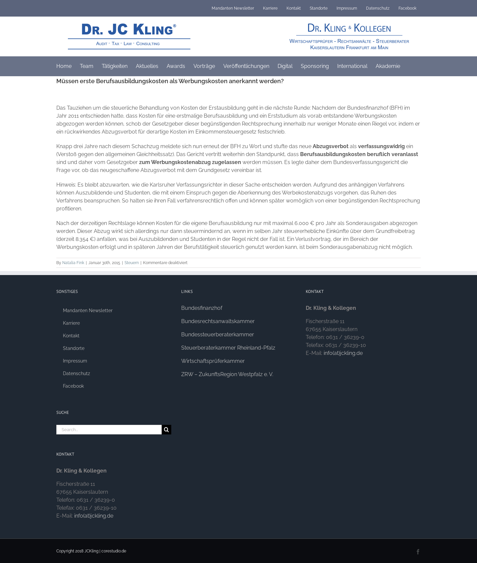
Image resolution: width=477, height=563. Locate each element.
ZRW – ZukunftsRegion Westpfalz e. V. (227, 374)
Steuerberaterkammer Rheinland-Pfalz (228, 348)
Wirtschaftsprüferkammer (213, 361)
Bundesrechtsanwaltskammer (218, 321)
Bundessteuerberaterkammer (217, 334)
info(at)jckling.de (93, 516)
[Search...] (109, 429)
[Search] (166, 429)
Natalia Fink (73, 262)
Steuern (132, 262)
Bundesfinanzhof (201, 308)
